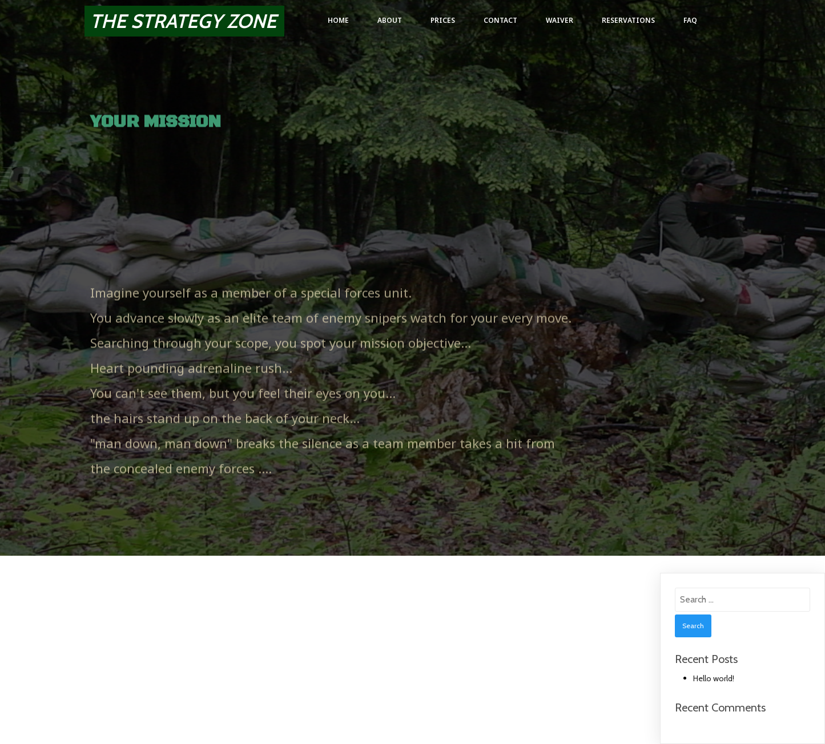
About (389, 20)
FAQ (690, 20)
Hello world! (713, 678)
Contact (500, 20)
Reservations (628, 20)
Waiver (559, 20)
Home (338, 20)
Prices (442, 20)
